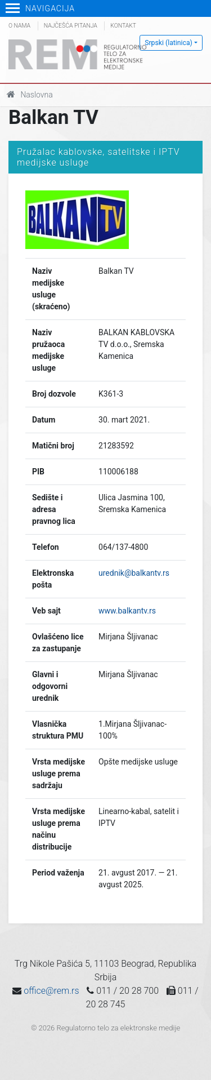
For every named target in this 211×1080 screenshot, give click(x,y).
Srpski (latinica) (168, 43)
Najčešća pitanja (70, 25)
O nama (19, 25)
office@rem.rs (51, 990)
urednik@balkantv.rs (133, 572)
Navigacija (40, 8)
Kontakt (123, 25)
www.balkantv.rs (127, 610)
